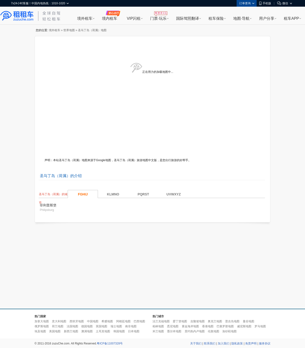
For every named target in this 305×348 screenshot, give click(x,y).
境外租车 (84, 18)
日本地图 (133, 331)
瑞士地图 (116, 326)
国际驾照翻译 (187, 18)
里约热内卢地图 (195, 331)
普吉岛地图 (232, 321)
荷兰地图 (57, 326)
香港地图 (208, 326)
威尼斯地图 (244, 326)
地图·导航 (241, 18)
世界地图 (69, 30)
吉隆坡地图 (197, 321)
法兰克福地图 (161, 321)
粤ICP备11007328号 (110, 343)
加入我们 (223, 343)
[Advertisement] (118, 266)
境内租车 (109, 18)
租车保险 (216, 18)
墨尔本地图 (174, 331)
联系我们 (209, 343)
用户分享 (266, 18)
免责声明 (251, 343)
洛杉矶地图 (229, 331)
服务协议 (264, 343)
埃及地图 (40, 331)
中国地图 (92, 321)
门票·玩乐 (158, 18)
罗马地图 (260, 326)
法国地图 (72, 326)
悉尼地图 (172, 326)
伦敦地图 (213, 331)
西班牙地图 (77, 321)
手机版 (265, 3)
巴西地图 (139, 321)
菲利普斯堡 (48, 205)
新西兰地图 (71, 331)
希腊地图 (107, 321)
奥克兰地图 (215, 321)
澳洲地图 (87, 331)
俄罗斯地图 (42, 326)
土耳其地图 (103, 331)
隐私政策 (237, 343)
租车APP (291, 18)
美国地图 (55, 331)
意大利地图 (59, 321)
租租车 (17, 16)
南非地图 (131, 326)
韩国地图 (119, 331)
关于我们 (196, 343)
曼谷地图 (248, 321)
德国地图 (87, 326)
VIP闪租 (134, 18)
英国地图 (101, 326)
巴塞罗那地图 (225, 326)
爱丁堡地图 (180, 321)
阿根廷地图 (123, 321)
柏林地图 (158, 326)
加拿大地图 (42, 321)
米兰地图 (158, 331)
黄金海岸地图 (190, 326)
